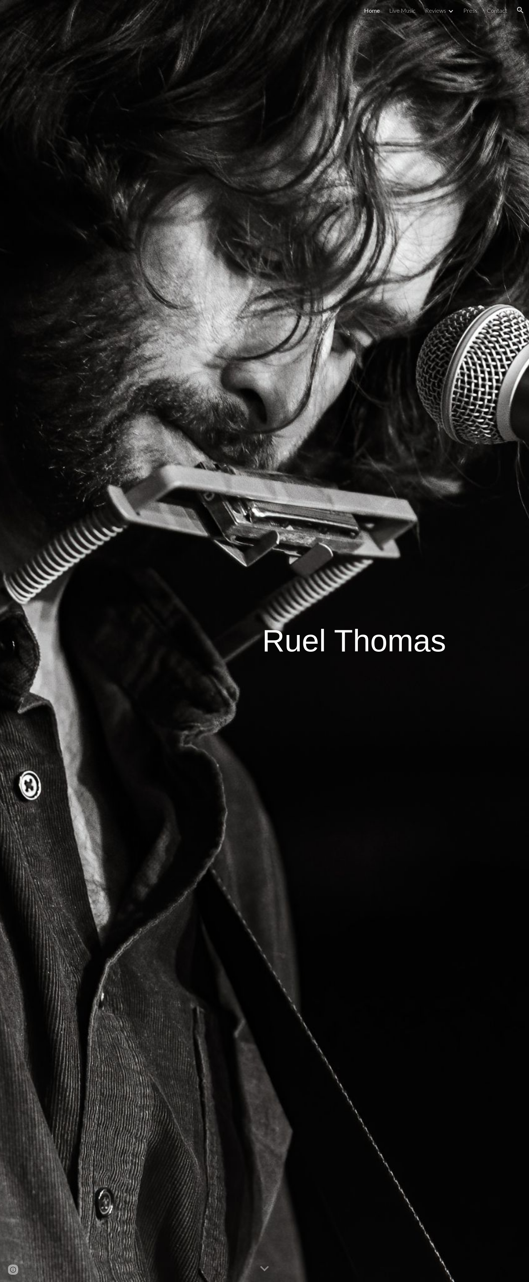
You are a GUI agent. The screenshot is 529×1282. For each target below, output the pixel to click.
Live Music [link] (402, 10)
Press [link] (470, 10)
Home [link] (372, 10)
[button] (520, 10)
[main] (354, 641)
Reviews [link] (435, 10)
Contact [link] (497, 10)
